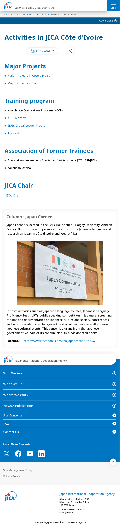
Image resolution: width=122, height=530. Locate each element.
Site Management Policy (18, 470)
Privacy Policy (11, 476)
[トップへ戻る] (113, 462)
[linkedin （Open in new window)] (41, 453)
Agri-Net (13, 133)
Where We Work (15, 395)
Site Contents (12, 415)
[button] (42, 51)
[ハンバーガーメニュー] (113, 4)
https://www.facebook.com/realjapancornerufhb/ (59, 341)
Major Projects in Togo (23, 83)
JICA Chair (13, 195)
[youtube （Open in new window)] (30, 453)
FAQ (6, 424)
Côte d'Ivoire (106, 20)
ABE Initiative (16, 118)
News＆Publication (18, 406)
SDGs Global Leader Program (27, 125)
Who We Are (12, 373)
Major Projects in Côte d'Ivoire (28, 75)
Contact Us (11, 432)
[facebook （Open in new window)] (18, 453)
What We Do (13, 384)
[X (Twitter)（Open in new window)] (6, 453)
